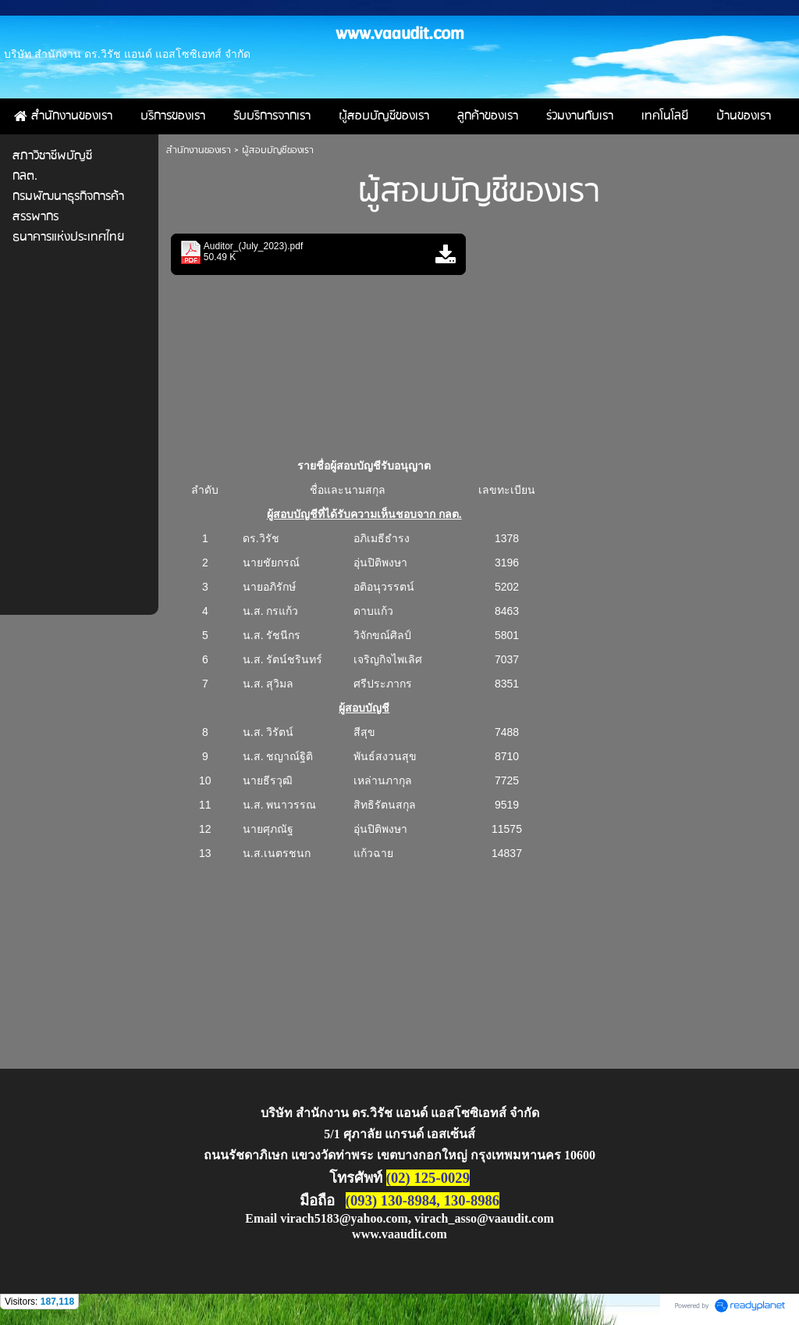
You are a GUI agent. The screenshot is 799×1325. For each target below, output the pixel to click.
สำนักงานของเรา (198, 150)
